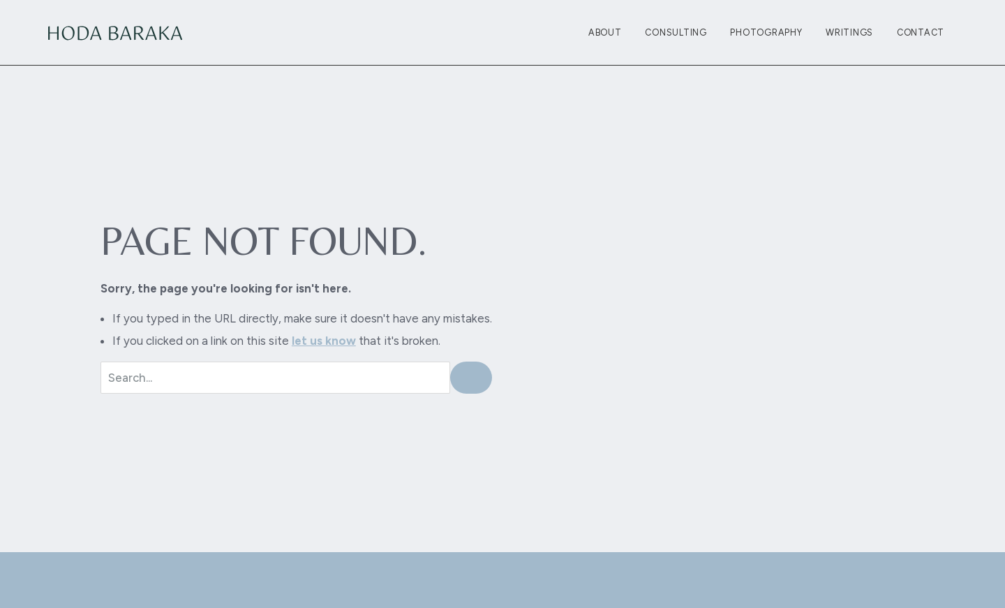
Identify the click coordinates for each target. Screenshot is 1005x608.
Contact (920, 32)
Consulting (676, 32)
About (605, 32)
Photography (766, 32)
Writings (849, 32)
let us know (324, 341)
